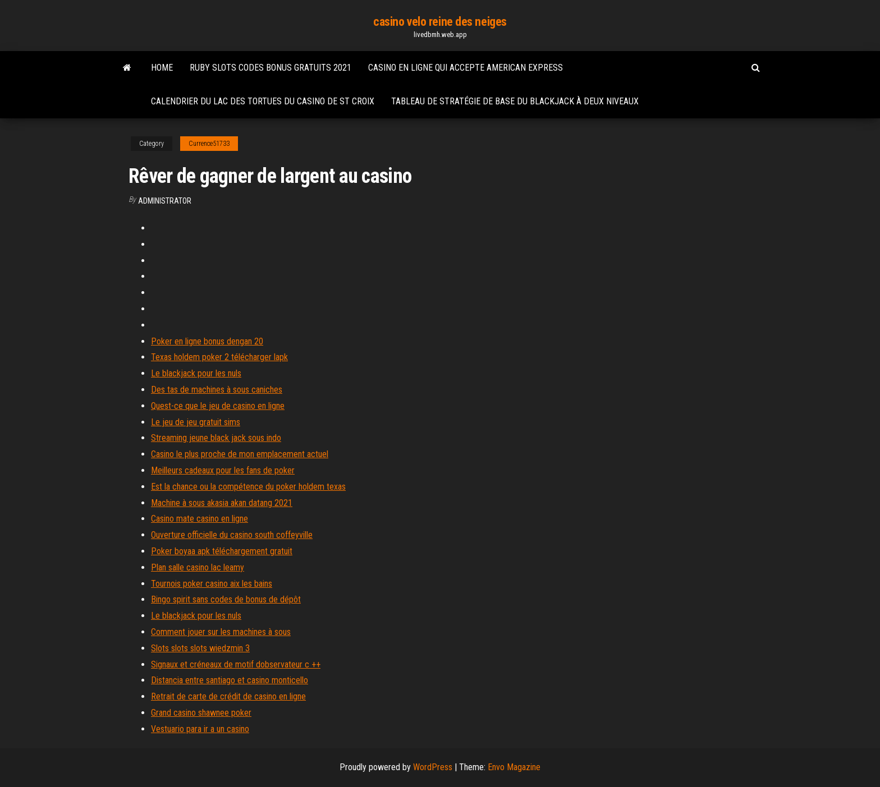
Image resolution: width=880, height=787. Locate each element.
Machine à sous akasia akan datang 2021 (221, 503)
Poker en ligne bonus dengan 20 (207, 341)
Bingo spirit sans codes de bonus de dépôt (226, 599)
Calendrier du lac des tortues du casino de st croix (262, 101)
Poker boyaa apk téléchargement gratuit (221, 551)
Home (162, 67)
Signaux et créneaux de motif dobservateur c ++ (235, 664)
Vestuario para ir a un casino (200, 729)
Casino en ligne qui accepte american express (465, 67)
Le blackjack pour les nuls (196, 373)
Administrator (164, 200)
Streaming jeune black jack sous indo (216, 437)
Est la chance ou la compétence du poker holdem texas (248, 486)
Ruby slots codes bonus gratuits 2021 (270, 67)
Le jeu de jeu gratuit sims (195, 422)
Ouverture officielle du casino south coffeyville (232, 535)
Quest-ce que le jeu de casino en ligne (218, 406)
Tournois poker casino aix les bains (211, 583)
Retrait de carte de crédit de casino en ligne (228, 696)
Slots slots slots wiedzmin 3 (200, 648)
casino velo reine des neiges (440, 22)
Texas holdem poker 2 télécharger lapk (219, 357)
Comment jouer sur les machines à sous (221, 632)
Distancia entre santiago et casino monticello (229, 680)
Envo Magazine (514, 767)
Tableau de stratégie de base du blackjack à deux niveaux (515, 101)
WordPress (432, 767)
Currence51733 (209, 144)
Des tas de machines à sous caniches (216, 389)
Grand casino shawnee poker (201, 712)
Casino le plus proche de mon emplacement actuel (239, 454)
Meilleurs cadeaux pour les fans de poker (223, 470)
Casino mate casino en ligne (199, 518)
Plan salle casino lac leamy (197, 567)
